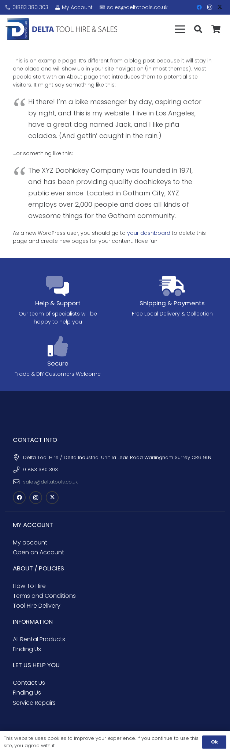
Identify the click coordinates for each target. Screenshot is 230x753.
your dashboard (148, 233)
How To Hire (29, 586)
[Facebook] (199, 7)
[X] (220, 7)
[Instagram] (209, 7)
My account (30, 542)
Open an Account (38, 552)
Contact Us (29, 683)
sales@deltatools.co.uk (50, 481)
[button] (180, 29)
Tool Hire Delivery (36, 605)
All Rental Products (39, 639)
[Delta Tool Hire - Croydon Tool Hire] (61, 29)
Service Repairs (34, 703)
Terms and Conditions (44, 596)
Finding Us (27, 649)
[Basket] (216, 29)
